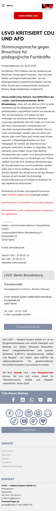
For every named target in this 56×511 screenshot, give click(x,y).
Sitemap (5, 458)
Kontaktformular (28, 429)
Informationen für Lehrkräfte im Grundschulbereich (27, 202)
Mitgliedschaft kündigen (12, 466)
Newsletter (6, 462)
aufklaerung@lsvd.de (18, 194)
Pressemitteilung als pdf (28, 327)
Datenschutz (7, 451)
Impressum (6, 455)
